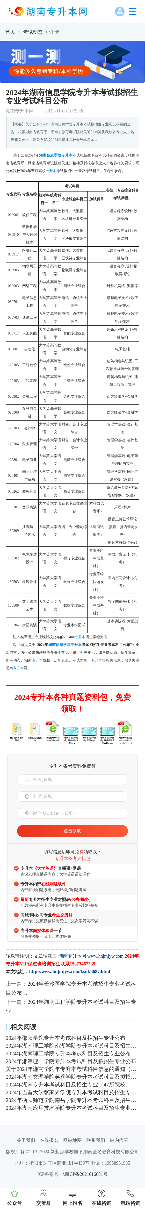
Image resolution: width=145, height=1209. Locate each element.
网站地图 (72, 1140)
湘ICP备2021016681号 (85, 1174)
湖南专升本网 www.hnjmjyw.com (91, 956)
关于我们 (26, 1140)
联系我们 (95, 1140)
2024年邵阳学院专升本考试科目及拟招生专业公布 (65, 1038)
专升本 (66, 155)
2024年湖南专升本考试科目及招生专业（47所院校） (68, 1085)
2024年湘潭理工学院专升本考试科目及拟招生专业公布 (71, 1061)
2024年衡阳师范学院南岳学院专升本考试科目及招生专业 (72, 1100)
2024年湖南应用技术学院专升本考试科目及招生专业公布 (72, 1108)
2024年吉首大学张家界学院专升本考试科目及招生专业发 (72, 1092)
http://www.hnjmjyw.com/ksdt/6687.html (69, 971)
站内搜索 (119, 1140)
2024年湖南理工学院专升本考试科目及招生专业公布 (68, 1053)
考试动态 (33, 32)
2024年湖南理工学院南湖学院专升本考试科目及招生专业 (72, 1046)
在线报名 (49, 1140)
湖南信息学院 (50, 155)
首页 (10, 32)
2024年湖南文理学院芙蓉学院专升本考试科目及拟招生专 (72, 1077)
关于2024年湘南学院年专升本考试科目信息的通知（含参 (72, 1069)
